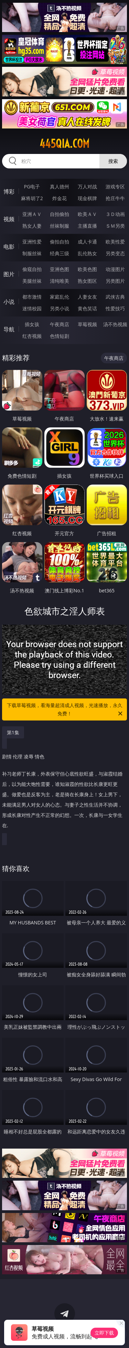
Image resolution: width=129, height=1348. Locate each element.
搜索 (113, 161)
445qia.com (64, 144)
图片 (8, 274)
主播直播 (87, 225)
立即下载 (104, 1332)
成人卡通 (87, 241)
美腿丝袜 (32, 281)
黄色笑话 (87, 308)
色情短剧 (59, 336)
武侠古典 (115, 296)
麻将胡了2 (32, 198)
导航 (8, 329)
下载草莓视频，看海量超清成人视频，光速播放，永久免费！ (65, 710)
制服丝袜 (32, 253)
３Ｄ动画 (115, 214)
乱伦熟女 (87, 253)
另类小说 (59, 308)
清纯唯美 (59, 281)
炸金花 (59, 198)
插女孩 (32, 324)
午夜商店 (59, 324)
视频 (8, 219)
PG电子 (32, 186)
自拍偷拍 (59, 214)
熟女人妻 (32, 225)
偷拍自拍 (59, 241)
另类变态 (115, 253)
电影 (8, 246)
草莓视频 (87, 324)
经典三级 (59, 253)
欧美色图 (87, 269)
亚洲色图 (59, 269)
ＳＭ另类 (115, 225)
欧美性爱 (115, 241)
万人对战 (87, 186)
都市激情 (32, 296)
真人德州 (59, 186)
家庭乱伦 (59, 296)
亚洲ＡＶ (32, 214)
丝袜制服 (59, 225)
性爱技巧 (115, 308)
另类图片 (115, 281)
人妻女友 (87, 296)
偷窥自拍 (32, 269)
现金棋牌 (87, 198)
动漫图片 (115, 269)
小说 (8, 301)
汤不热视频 (115, 324)
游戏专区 (115, 186)
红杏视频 (32, 336)
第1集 (13, 732)
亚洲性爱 (32, 241)
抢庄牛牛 (115, 198)
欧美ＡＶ (87, 214)
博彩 (8, 191)
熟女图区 (87, 281)
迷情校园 (32, 308)
